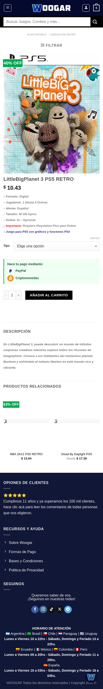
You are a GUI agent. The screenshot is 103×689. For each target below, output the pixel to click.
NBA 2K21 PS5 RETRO (26, 454)
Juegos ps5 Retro (63, 34)
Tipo (6, 245)
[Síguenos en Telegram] (68, 609)
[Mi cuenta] (86, 8)
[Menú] (7, 8)
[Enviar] (95, 21)
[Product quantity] (12, 295)
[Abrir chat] (91, 677)
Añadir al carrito (49, 295)
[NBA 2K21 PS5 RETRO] (26, 421)
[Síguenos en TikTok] (51, 609)
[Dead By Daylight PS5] (77, 421)
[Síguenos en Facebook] (35, 609)
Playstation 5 (36, 34)
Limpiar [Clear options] (95, 238)
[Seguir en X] (60, 609)
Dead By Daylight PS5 (76, 454)
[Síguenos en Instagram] (43, 609)
